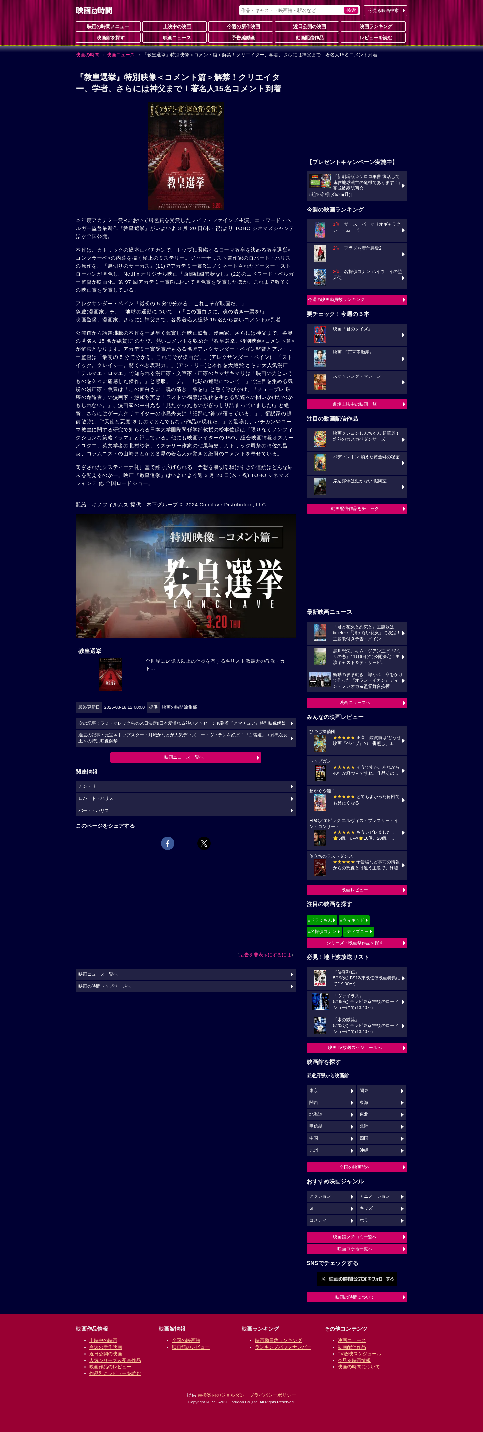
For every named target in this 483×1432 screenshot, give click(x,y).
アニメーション (375, 1196)
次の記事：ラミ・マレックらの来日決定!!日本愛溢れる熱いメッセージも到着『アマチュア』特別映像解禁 (182, 723)
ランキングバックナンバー (283, 1347)
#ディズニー (356, 931)
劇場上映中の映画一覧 (355, 404)
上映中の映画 (174, 26)
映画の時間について (355, 1297)
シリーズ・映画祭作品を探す (355, 942)
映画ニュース (174, 37)
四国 (364, 1138)
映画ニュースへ (355, 702)
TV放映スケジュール (359, 1353)
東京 (313, 1090)
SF (312, 1208)
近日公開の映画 (307, 26)
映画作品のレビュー (110, 1366)
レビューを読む (373, 37)
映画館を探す (108, 37)
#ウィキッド (352, 920)
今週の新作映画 (241, 26)
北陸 (364, 1126)
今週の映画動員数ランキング (336, 299)
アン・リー (89, 786)
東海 (364, 1102)
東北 (364, 1114)
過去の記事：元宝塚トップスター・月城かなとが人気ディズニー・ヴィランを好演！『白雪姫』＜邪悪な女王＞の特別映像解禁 (183, 738)
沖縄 (364, 1150)
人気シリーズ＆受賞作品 (115, 1360)
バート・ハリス (93, 810)
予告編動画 (240, 37)
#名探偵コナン (322, 931)
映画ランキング (373, 26)
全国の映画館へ (355, 1167)
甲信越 (315, 1126)
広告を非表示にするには (265, 954)
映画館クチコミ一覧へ (355, 1237)
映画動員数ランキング (278, 1340)
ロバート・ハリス (95, 798)
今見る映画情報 (354, 1360)
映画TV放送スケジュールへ (355, 1047)
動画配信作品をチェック (355, 508)
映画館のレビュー (191, 1347)
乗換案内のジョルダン (221, 1395)
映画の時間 (87, 54)
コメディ (318, 1220)
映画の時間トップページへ (104, 986)
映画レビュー (355, 889)
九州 (313, 1150)
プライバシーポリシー (272, 1395)
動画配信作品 (307, 37)
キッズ (366, 1208)
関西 (313, 1102)
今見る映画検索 (383, 10)
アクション (320, 1196)
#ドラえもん (320, 920)
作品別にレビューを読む (115, 1373)
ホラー (366, 1220)
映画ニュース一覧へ (184, 757)
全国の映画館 (186, 1340)
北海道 (315, 1114)
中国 (313, 1138)
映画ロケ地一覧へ (354, 1248)
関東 (364, 1090)
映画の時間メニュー (108, 26)
